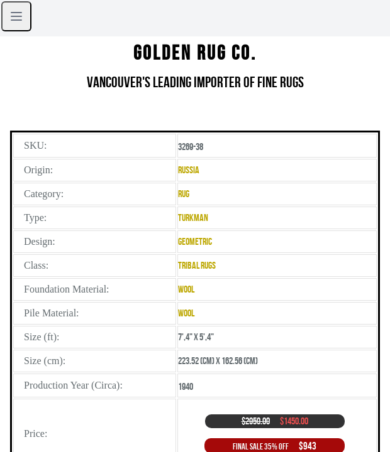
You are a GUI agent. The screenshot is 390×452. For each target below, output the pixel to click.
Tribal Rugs (197, 265)
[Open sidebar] (16, 16)
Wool (186, 289)
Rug (183, 193)
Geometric (195, 241)
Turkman (193, 217)
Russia (188, 169)
